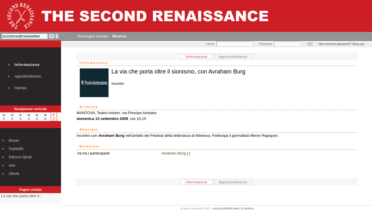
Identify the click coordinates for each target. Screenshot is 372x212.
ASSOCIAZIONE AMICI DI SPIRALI (233, 208)
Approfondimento (28, 76)
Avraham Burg (174, 153)
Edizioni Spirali (20, 157)
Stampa (20, 88)
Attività (14, 174)
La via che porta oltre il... (21, 196)
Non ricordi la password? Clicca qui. (342, 44)
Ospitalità (16, 149)
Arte (12, 166)
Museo (14, 141)
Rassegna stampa (93, 36)
